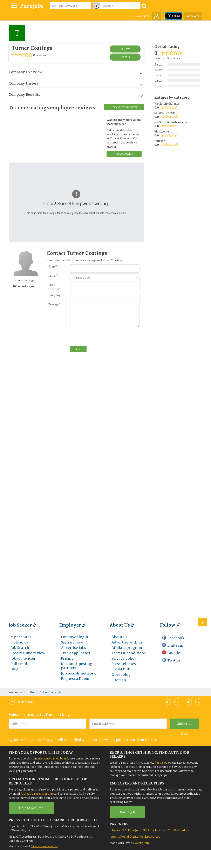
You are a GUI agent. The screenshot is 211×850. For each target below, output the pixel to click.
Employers (193, 16)
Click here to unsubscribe (44, 846)
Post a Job (127, 812)
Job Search (20, 647)
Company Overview (76, 72)
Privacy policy (123, 658)
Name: (53, 266)
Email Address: (54, 287)
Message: (54, 304)
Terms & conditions (128, 653)
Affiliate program (126, 647)
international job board (52, 758)
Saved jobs (142, 16)
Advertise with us (126, 642)
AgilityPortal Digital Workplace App (136, 836)
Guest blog (121, 674)
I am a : (53, 275)
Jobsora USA (118, 830)
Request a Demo (75, 678)
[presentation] (101, 337)
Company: (54, 295)
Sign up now (72, 642)
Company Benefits (76, 95)
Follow (125, 49)
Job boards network (78, 673)
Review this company (124, 107)
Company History (76, 83)
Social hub (120, 669)
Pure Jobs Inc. (157, 830)
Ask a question (124, 153)
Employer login (74, 636)
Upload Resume (31, 808)
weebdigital (143, 843)
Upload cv (19, 642)
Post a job (161, 762)
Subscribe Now (184, 725)
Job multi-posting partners (76, 665)
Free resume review (28, 653)
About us (119, 636)
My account (21, 636)
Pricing (67, 658)
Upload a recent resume (37, 793)
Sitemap (118, 679)
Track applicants (75, 653)
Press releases (123, 663)
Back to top (21, 702)
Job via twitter (23, 658)
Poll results (20, 663)
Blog (15, 669)
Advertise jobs (73, 647)
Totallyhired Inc (179, 830)
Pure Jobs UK (137, 830)
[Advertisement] (35, 426)
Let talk (125, 57)
